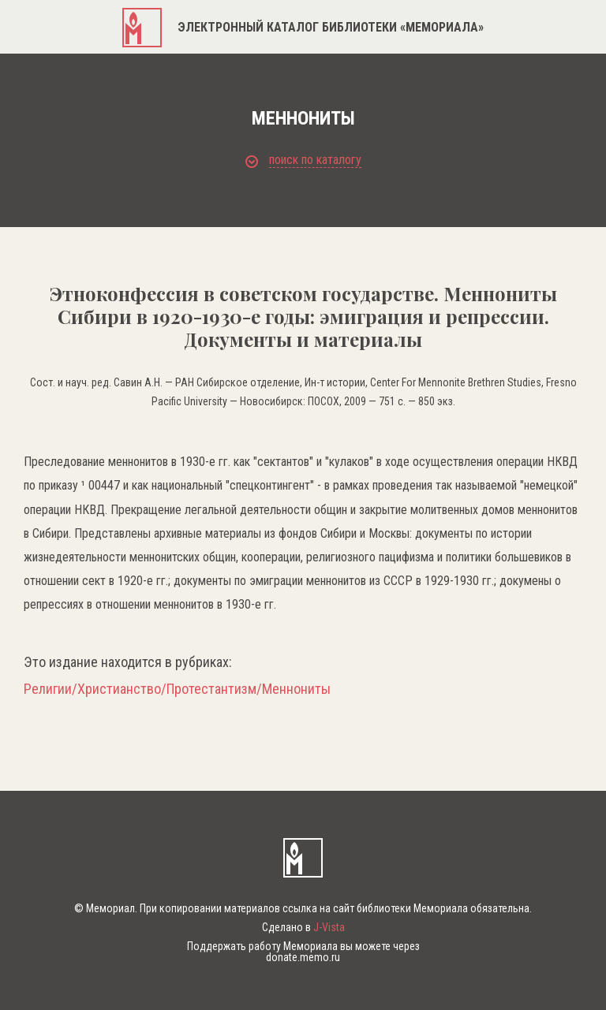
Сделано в (303, 927)
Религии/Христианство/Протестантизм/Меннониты (177, 689)
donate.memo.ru (303, 957)
